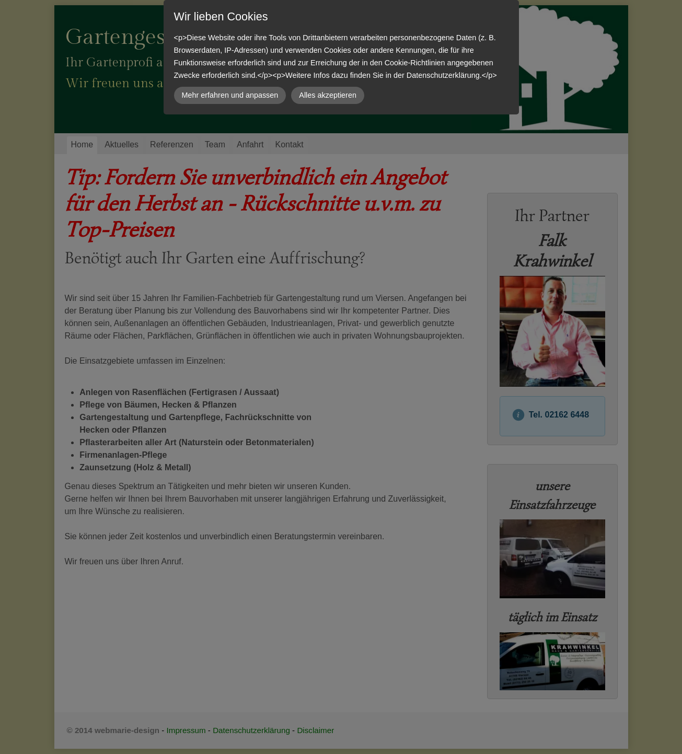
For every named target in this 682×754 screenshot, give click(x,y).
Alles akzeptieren (327, 95)
